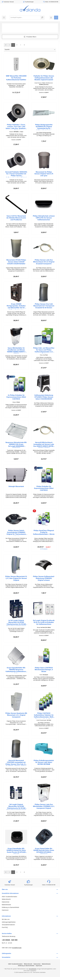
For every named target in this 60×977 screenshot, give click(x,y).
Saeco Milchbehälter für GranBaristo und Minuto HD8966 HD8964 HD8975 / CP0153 (16, 350)
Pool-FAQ (5, 927)
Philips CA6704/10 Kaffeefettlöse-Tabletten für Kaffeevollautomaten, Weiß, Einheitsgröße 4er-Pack (44, 715)
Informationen (6, 916)
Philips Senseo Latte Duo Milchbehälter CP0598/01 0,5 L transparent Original (44, 806)
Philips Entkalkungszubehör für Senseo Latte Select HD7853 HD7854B (44, 762)
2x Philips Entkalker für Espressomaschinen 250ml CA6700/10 (16, 397)
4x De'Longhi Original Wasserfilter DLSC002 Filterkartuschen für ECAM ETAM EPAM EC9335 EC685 (16, 623)
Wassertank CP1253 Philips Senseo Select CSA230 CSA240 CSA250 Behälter (16, 261)
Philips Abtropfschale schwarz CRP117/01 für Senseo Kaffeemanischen (44, 218)
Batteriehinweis (6, 904)
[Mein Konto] (51, 17)
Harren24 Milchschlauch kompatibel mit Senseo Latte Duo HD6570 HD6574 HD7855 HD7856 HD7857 (43, 445)
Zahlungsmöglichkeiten (9, 922)
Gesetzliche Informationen (10, 893)
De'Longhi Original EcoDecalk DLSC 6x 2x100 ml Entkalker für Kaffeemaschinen (44, 622)
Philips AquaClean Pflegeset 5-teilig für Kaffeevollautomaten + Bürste (44, 532)
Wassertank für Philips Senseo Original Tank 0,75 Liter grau (43, 174)
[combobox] (25, 17)
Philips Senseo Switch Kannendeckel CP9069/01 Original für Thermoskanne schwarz (16, 533)
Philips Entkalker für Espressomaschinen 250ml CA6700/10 (43, 488)
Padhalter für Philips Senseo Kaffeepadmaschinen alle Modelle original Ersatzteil (44, 77)
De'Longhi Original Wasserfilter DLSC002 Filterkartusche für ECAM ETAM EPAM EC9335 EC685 (16, 807)
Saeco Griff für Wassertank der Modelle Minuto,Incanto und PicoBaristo (16, 218)
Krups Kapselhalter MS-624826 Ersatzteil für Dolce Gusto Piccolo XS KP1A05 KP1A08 (16, 851)
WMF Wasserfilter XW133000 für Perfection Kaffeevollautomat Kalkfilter (16, 77)
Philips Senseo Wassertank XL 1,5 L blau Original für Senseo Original (16, 578)
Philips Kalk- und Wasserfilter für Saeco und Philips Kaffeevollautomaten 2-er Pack (43, 350)
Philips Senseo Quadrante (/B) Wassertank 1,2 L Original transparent (16, 715)
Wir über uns (6, 919)
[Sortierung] (30, 49)
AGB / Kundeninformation (9, 896)
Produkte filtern (30, 37)
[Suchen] (42, 17)
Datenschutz (5, 902)
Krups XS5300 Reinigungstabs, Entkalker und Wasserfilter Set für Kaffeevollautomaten (16, 306)
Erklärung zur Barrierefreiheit (10, 907)
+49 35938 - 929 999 (9, 940)
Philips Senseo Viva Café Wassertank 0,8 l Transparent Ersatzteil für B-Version (43, 306)
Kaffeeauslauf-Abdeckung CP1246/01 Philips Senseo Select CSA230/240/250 (43, 397)
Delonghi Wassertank (16, 486)
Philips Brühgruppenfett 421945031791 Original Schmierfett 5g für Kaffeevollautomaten (43, 127)
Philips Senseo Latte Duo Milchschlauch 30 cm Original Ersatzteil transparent (43, 261)
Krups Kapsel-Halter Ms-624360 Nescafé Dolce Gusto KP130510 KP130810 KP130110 (44, 851)
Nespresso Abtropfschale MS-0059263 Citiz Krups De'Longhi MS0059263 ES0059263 (16, 445)
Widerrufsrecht (6, 899)
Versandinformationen (8, 924)
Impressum (5, 910)
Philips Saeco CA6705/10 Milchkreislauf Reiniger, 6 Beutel (44, 669)
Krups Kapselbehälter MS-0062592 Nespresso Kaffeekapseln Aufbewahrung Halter (16, 670)
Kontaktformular (16, 947)
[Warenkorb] (56, 17)
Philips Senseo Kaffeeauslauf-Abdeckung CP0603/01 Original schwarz (44, 578)
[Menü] (4, 17)
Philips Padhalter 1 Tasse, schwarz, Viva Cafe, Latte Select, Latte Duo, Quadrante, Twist (16, 127)
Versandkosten (32, 969)
